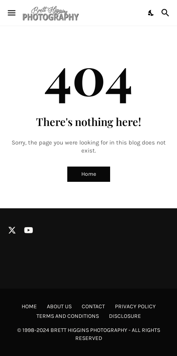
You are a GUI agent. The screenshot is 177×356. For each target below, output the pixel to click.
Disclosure (125, 316)
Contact (93, 306)
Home (88, 174)
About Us (59, 306)
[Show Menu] (11, 13)
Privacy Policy (135, 306)
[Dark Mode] (151, 13)
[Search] (166, 13)
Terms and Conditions (67, 316)
